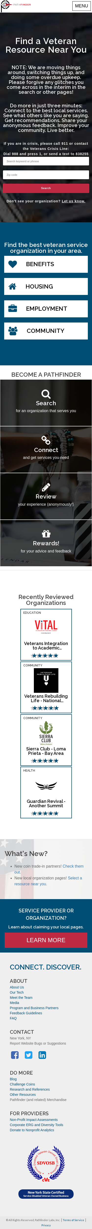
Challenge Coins (22, 1084)
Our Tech (17, 992)
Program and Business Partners (34, 1008)
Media (14, 1003)
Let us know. (73, 201)
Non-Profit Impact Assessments (34, 1120)
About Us (17, 987)
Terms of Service (73, 1220)
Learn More (46, 940)
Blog (13, 1079)
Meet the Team (21, 998)
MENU (81, 5)
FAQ (13, 1018)
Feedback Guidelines (26, 1013)
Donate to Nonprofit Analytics (32, 1130)
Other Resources (23, 1095)
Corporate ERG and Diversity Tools (36, 1125)
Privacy (46, 1225)
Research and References (30, 1089)
